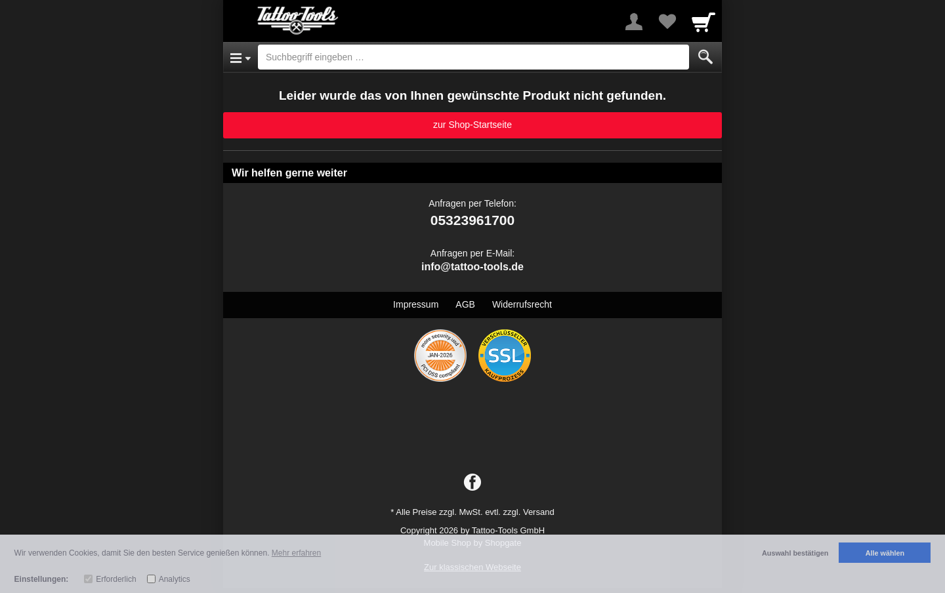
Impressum (415, 304)
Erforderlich (116, 579)
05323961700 (472, 220)
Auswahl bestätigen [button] (795, 553)
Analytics (174, 579)
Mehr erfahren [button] (296, 553)
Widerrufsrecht (522, 304)
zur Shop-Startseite (472, 124)
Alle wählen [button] (885, 553)
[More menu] (634, 22)
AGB (465, 304)
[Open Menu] (240, 57)
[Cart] (703, 22)
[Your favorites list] (667, 22)
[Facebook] (472, 483)
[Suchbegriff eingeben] (473, 57)
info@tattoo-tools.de (472, 266)
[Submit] (705, 57)
